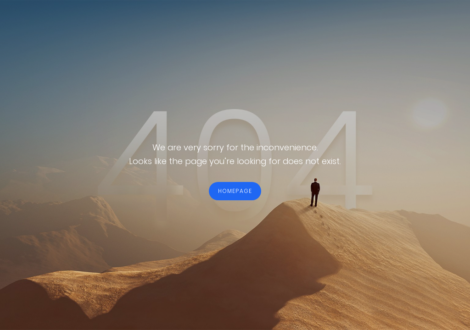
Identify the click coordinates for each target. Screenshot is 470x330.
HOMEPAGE (235, 191)
